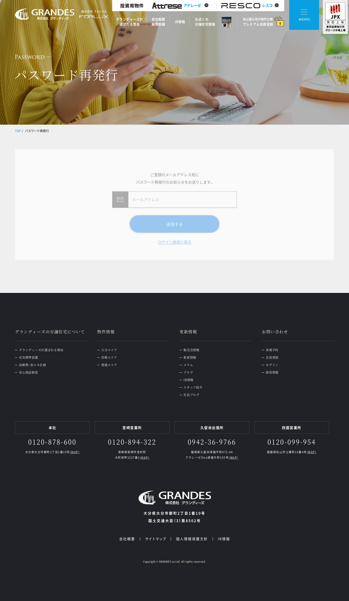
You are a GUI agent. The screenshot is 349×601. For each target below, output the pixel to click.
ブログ (188, 372)
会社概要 (127, 538)
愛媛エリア (109, 364)
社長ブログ (191, 394)
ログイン (272, 364)
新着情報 (189, 357)
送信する (174, 232)
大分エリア (109, 349)
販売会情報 (191, 349)
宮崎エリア (109, 357)
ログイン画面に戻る (174, 251)
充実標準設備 (28, 357)
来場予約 (272, 349)
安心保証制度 (28, 372)
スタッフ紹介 (193, 387)
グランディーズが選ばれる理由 (41, 349)
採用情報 (272, 372)
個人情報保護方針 (192, 538)
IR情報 (188, 379)
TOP (18, 131)
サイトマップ (155, 538)
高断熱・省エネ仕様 (32, 364)
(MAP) (75, 452)
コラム (188, 364)
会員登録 (272, 357)
